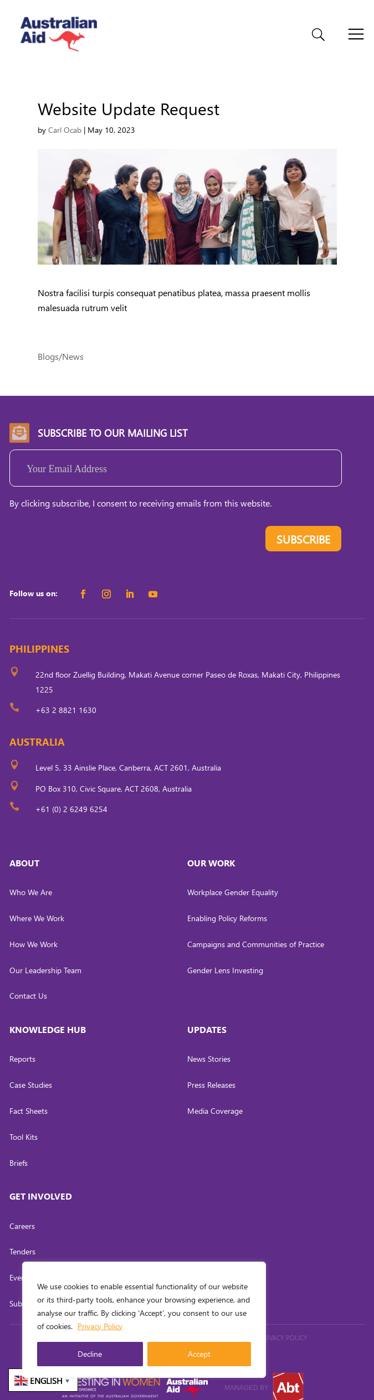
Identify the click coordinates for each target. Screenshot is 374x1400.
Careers (22, 1212)
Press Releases (211, 1072)
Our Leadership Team (45, 957)
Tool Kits (23, 1123)
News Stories (208, 1046)
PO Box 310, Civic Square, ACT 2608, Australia (113, 775)
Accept (199, 1354)
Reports (22, 1046)
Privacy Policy (100, 1326)
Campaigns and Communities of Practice (255, 931)
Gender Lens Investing (225, 957)
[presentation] (93, 528)
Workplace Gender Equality (232, 879)
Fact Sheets (28, 1098)
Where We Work (36, 905)
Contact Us (28, 983)
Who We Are (30, 879)
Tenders (22, 1238)
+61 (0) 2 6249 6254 (71, 796)
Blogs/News (61, 343)
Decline (90, 1354)
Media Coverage (215, 1098)
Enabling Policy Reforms (227, 905)
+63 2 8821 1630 (65, 697)
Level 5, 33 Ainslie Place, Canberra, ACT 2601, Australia (128, 755)
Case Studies (30, 1072)
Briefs (18, 1149)
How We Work (33, 931)
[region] (144, 1320)
